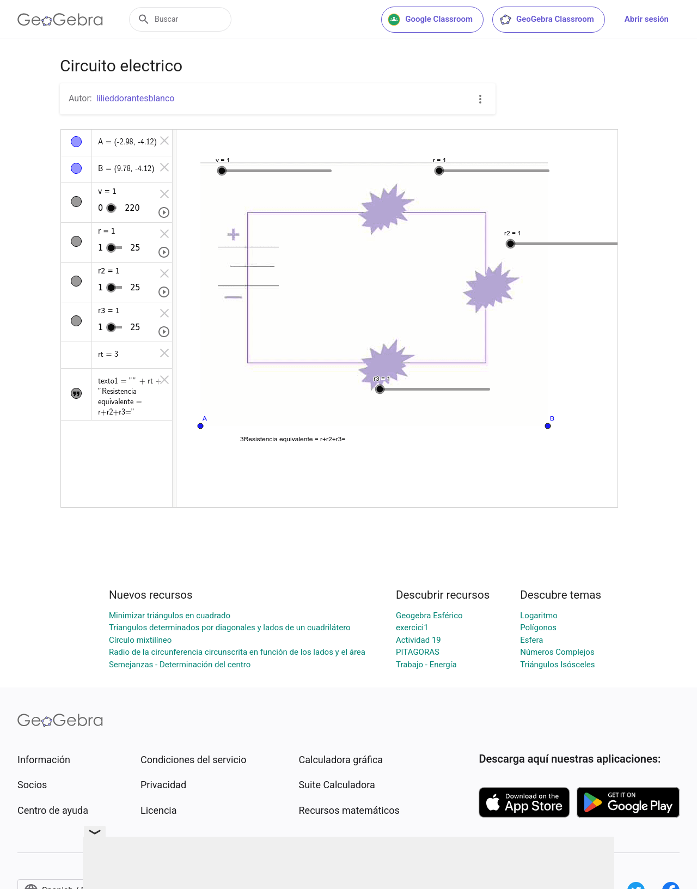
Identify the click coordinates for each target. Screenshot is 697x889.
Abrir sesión (647, 19)
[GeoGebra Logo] (60, 19)
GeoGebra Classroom (546, 19)
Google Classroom (430, 19)
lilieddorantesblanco (135, 98)
